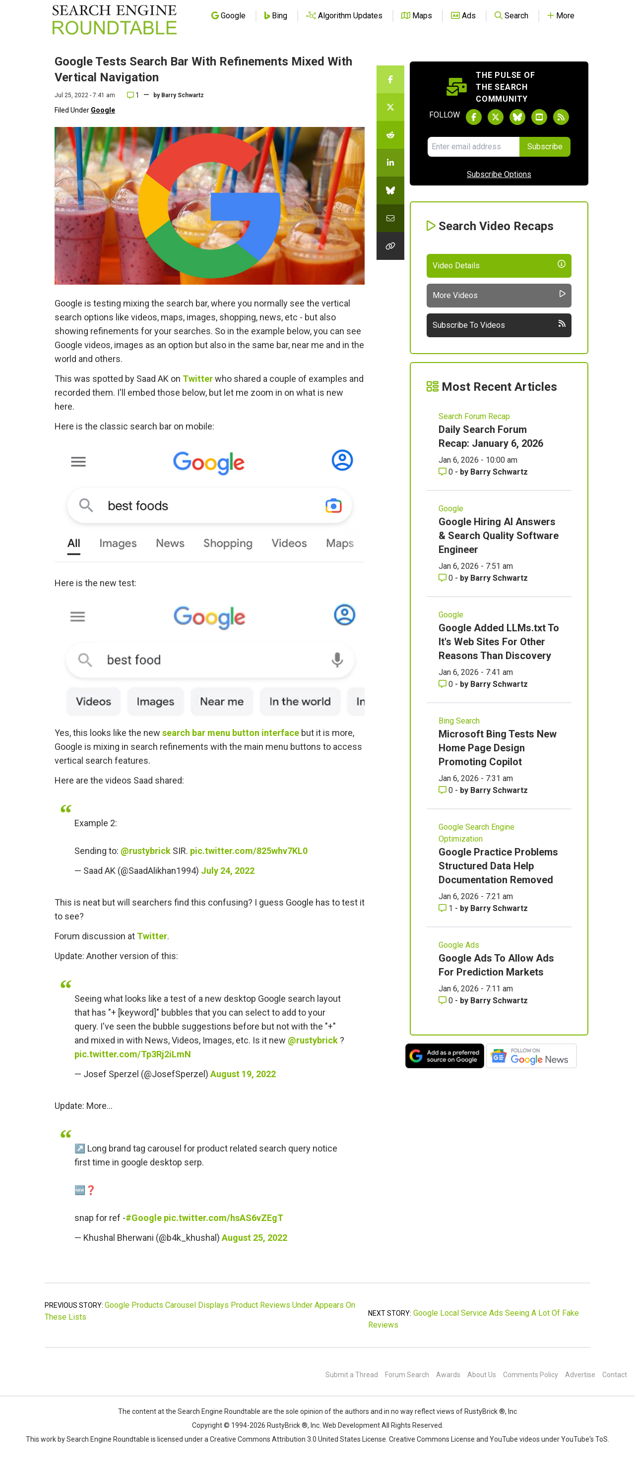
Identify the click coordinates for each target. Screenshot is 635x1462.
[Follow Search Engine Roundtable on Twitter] (496, 117)
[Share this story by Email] (390, 218)
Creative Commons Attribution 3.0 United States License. (298, 1439)
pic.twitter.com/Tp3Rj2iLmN (132, 1054)
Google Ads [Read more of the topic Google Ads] (459, 945)
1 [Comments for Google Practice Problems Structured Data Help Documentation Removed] (447, 908)
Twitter (198, 378)
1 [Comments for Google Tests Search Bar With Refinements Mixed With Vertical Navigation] (133, 95)
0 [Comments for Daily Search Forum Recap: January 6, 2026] (447, 472)
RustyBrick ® (287, 1425)
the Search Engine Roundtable (214, 1411)
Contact (614, 1375)
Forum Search (407, 1375)
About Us (481, 1375)
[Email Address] (473, 147)
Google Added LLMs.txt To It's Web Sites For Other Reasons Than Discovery (499, 642)
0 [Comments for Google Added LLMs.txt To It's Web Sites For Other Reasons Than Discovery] (447, 684)
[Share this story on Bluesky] (390, 190)
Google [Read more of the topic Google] (451, 508)
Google (103, 110)
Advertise (580, 1375)
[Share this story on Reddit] (390, 135)
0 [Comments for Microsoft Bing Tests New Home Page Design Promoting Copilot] (447, 790)
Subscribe (545, 146)
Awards (448, 1375)
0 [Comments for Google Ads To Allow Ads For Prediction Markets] (447, 1000)
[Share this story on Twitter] (390, 107)
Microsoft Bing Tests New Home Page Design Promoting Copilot (498, 748)
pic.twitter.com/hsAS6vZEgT (223, 1218)
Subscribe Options (499, 174)
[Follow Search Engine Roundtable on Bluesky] (517, 117)
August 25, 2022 (254, 1237)
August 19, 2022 (243, 1074)
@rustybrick (146, 851)
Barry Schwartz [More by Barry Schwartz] (499, 472)
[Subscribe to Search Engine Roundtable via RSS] (561, 117)
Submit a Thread (351, 1375)
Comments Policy (530, 1375)
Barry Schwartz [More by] (182, 95)
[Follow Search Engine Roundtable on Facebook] (474, 117)
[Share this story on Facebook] (390, 79)
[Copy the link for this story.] (390, 246)
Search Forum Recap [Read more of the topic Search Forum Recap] (474, 416)
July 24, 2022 (227, 870)
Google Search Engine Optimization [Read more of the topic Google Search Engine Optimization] (476, 833)
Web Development (351, 1425)
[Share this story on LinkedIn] (390, 163)
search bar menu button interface (230, 733)
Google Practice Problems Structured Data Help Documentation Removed (498, 866)
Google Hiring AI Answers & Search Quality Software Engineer (499, 535)
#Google (144, 1218)
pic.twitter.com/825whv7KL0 (249, 851)
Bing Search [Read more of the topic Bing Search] (459, 721)
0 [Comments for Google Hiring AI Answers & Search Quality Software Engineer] (447, 578)
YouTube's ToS (584, 1439)
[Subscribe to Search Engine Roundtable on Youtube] (539, 117)
